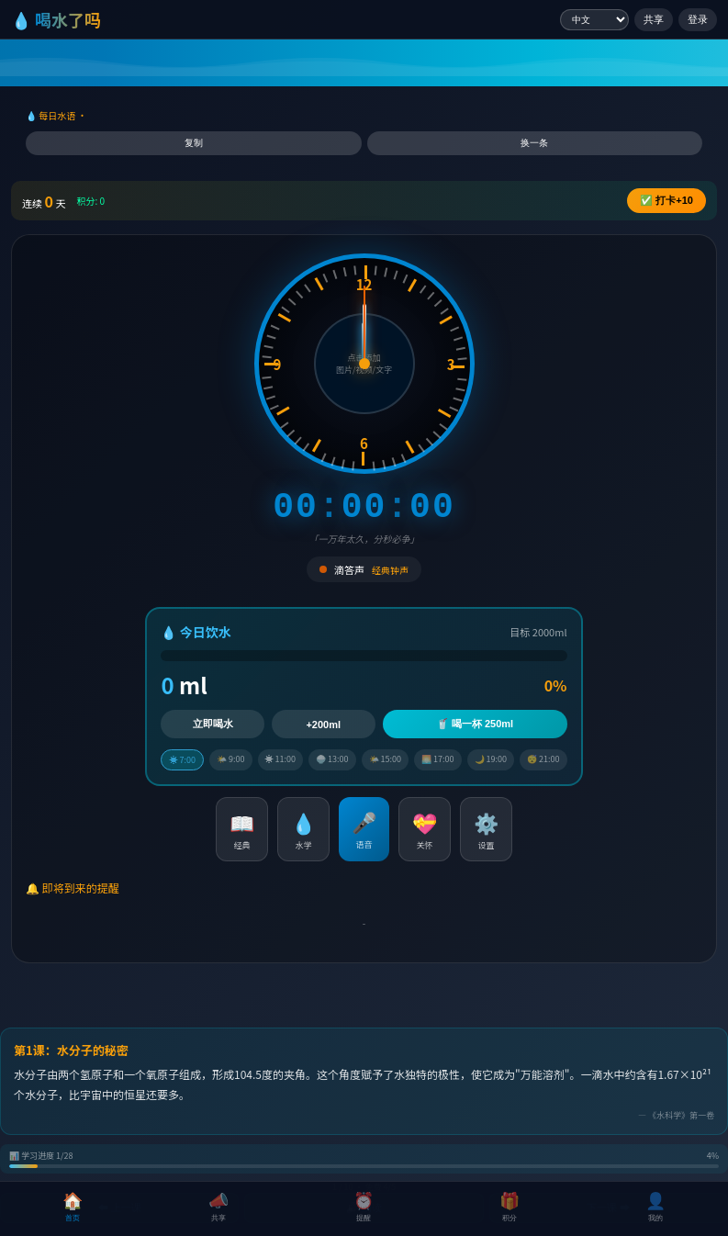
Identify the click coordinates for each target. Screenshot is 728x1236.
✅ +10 (666, 200)
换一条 (534, 143)
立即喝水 (213, 723)
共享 (654, 19)
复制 (194, 143)
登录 (698, 19)
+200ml (323, 724)
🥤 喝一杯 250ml (474, 723)
